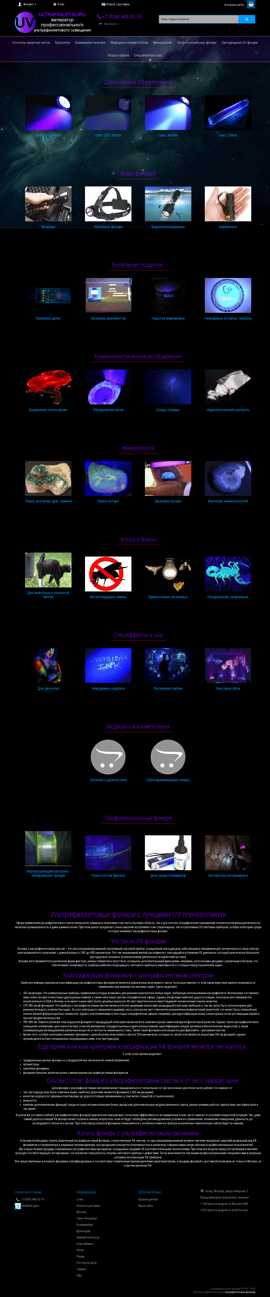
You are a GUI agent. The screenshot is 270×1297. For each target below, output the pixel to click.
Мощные (48, 227)
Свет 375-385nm (108, 135)
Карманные (228, 227)
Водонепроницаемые (168, 227)
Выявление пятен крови (48, 410)
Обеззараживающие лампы (168, 780)
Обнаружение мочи (108, 410)
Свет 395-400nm (48, 135)
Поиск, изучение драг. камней (48, 501)
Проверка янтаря (168, 501)
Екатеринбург (85, 1224)
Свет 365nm (168, 135)
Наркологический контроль (228, 410)
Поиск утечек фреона (108, 875)
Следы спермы (168, 410)
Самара (81, 1269)
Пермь (81, 1256)
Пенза (80, 1250)
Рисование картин (168, 688)
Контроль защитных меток (31, 43)
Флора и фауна (118, 55)
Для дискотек (48, 688)
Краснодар (83, 1231)
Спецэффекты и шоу (148, 55)
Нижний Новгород (88, 1237)
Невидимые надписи (108, 688)
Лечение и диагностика (108, 780)
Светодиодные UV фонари (239, 43)
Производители (148, 1199)
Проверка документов (108, 318)
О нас (58, 4)
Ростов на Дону (87, 1262)
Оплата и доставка (88, 1205)
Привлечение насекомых (168, 597)
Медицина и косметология (129, 43)
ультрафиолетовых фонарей (240, 1292)
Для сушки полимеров (168, 875)
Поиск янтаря (108, 501)
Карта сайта (145, 1205)
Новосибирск (85, 1243)
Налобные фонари (108, 227)
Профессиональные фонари (196, 43)
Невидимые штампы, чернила (227, 318)
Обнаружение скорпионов (227, 597)
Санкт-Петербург (87, 1218)
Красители (62, 43)
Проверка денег (48, 318)
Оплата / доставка (115, 4)
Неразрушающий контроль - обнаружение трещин (48, 873)
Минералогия (162, 43)
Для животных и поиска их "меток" (48, 595)
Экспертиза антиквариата (228, 875)
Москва (81, 1212)
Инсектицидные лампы (108, 597)
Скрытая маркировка (168, 318)
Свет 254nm (228, 135)
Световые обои (228, 688)
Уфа (79, 1275)
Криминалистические (90, 43)
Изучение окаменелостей (228, 501)
